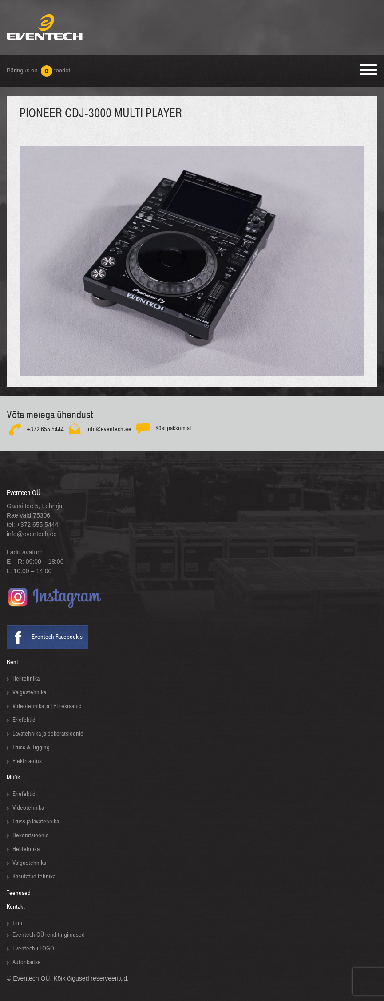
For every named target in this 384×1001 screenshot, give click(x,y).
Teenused (19, 893)
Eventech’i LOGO (33, 948)
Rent (12, 662)
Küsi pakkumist (173, 427)
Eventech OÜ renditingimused (48, 934)
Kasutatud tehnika (33, 876)
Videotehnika (28, 807)
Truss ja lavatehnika (35, 821)
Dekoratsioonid (30, 835)
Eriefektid (24, 720)
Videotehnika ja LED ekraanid (47, 706)
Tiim (17, 923)
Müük (13, 777)
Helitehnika (26, 678)
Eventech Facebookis (57, 637)
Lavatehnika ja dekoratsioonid (47, 733)
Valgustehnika (29, 692)
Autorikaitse (26, 962)
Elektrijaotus (27, 761)
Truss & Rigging (31, 747)
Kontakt (16, 906)
